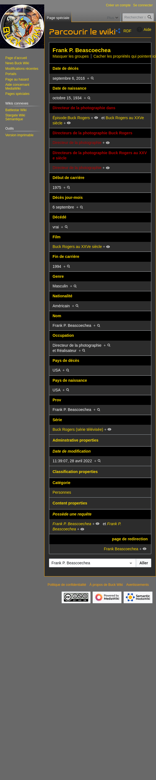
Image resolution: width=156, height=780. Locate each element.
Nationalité (62, 296)
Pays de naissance (70, 380)
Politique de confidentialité (67, 585)
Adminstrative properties (75, 440)
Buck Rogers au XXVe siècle (77, 246)
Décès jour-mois (68, 197)
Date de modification (72, 451)
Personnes (62, 492)
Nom (57, 316)
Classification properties (75, 471)
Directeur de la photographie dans (84, 108)
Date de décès (66, 68)
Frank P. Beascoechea (82, 50)
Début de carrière (68, 177)
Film (57, 237)
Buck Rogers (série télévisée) (78, 429)
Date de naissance (69, 88)
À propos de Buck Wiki (106, 585)
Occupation (63, 335)
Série (57, 420)
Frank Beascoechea (121, 549)
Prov (57, 400)
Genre (58, 276)
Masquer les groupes (71, 56)
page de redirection (130, 539)
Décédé (59, 217)
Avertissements (137, 585)
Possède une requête (72, 514)
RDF (127, 31)
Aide (143, 29)
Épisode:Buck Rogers (71, 118)
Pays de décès (66, 360)
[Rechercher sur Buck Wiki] (138, 17)
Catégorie (62, 482)
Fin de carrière (66, 256)
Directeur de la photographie (77, 142)
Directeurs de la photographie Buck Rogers (92, 133)
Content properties (70, 503)
